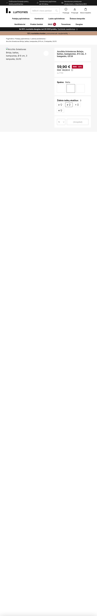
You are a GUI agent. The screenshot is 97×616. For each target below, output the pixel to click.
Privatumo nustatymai (16, 594)
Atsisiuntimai (16, 245)
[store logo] (17, 10)
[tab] (20, 240)
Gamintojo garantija (15, 578)
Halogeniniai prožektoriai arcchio (57, 387)
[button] (46, 53)
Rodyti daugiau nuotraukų (29, 55)
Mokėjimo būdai (13, 548)
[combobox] (45, 11)
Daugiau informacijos (54, 240)
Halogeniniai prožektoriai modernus (22, 387)
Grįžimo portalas (14, 557)
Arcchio (71, 184)
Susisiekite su (12, 537)
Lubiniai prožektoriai (38, 39)
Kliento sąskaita (13, 566)
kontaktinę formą (43, 501)
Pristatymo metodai (15, 553)
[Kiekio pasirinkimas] (61, 122)
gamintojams (74, 504)
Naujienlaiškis (12, 562)
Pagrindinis (10, 39)
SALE (52, 24)
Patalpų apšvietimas (22, 39)
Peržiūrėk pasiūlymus (66, 29)
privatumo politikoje (80, 501)
